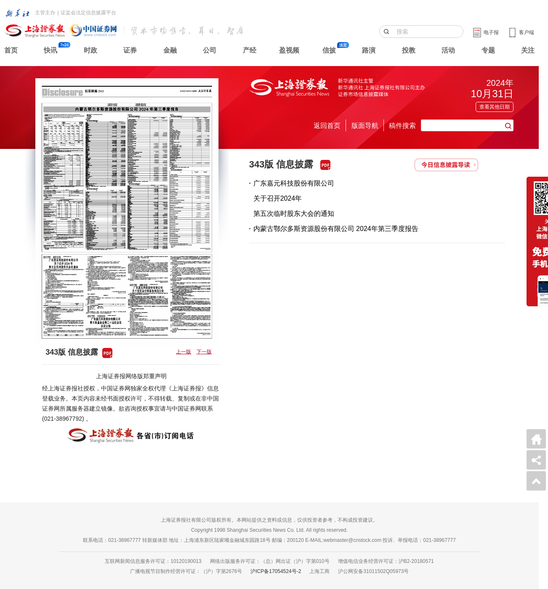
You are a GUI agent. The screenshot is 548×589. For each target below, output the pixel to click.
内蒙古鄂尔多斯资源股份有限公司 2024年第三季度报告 (335, 228)
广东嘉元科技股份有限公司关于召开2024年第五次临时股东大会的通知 (293, 198)
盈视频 (289, 50)
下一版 (204, 352)
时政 (90, 50)
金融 (170, 50)
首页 (11, 50)
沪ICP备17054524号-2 (275, 571)
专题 (488, 50)
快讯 (50, 50)
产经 (249, 50)
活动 (448, 50)
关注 (528, 50)
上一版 (183, 352)
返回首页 (327, 125)
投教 (408, 50)
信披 (329, 50)
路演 (368, 50)
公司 (209, 50)
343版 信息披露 (281, 164)
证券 (130, 50)
